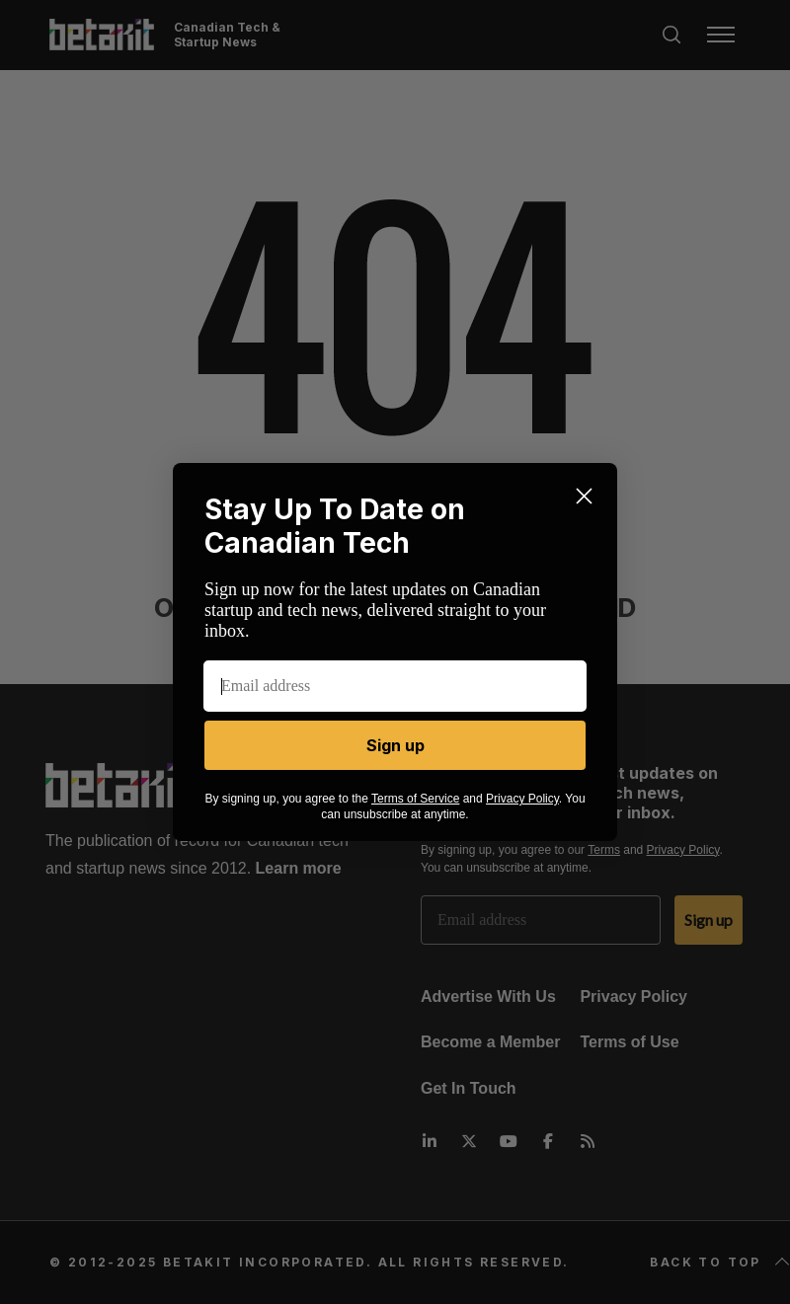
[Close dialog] (584, 496)
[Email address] (395, 686)
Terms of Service (415, 798)
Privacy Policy (522, 798)
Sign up (395, 745)
